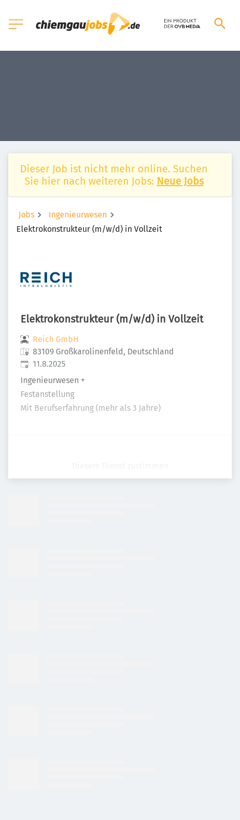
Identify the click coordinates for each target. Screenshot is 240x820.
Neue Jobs (180, 181)
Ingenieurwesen (78, 214)
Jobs (26, 214)
